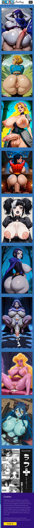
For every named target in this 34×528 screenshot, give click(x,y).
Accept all (10, 523)
